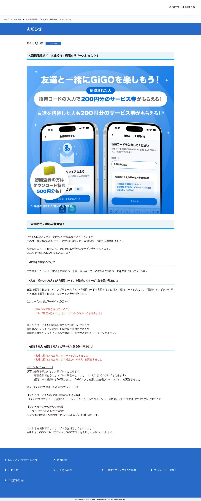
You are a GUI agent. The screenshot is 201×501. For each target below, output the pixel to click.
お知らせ (17, 19)
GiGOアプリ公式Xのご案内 (119, 470)
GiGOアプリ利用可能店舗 (182, 7)
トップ (6, 19)
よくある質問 (62, 470)
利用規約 (60, 459)
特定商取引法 (14, 480)
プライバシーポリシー (165, 470)
